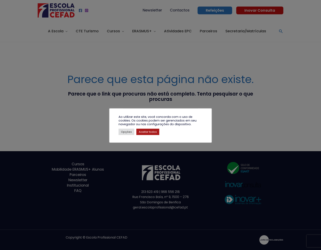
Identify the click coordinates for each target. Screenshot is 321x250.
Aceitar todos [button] (148, 132)
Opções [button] (126, 132)
